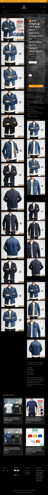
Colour (30, 60)
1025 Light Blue (33, 67)
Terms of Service (18, 492)
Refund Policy (30, 492)
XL (40, 75)
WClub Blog (27, 473)
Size (30, 73)
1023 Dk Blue (33, 62)
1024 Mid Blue (33, 64)
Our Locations (28, 472)
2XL (31, 77)
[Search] (43, 12)
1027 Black (32, 70)
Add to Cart (36, 86)
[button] (3, 7)
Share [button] (31, 89)
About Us (27, 470)
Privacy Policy (24, 492)
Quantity (30, 80)
